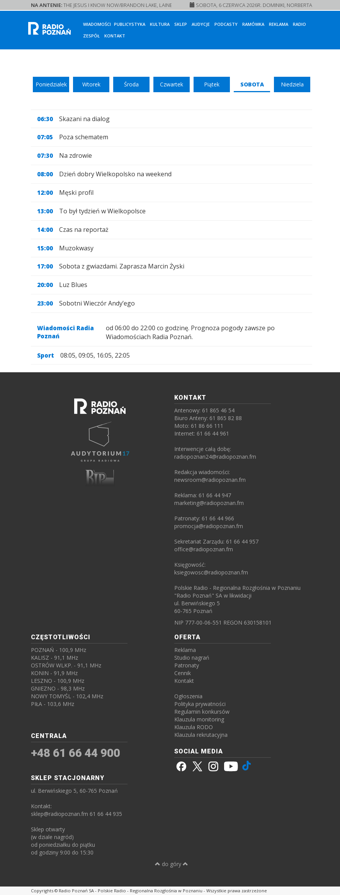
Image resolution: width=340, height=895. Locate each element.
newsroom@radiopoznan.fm (210, 479)
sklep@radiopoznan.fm (59, 813)
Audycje (201, 24)
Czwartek (171, 84)
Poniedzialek (51, 84)
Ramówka (253, 24)
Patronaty (186, 665)
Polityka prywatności (200, 704)
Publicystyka (129, 24)
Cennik (182, 673)
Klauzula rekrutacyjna (201, 734)
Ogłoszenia (188, 696)
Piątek (211, 84)
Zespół (91, 36)
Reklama (278, 24)
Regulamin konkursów (202, 711)
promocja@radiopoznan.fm (208, 526)
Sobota (252, 84)
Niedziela (292, 84)
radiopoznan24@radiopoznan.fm (215, 456)
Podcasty (226, 24)
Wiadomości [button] (97, 24)
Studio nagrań (191, 657)
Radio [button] (299, 24)
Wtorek (91, 84)
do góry (171, 864)
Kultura (160, 24)
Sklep (180, 24)
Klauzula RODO (193, 727)
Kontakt (114, 36)
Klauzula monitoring (199, 719)
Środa (131, 84)
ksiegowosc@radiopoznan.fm (211, 572)
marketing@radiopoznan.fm (209, 503)
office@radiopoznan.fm (203, 549)
